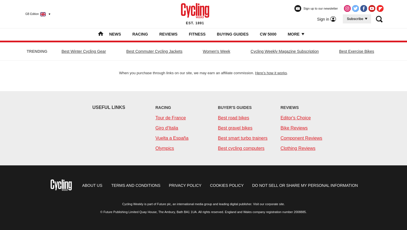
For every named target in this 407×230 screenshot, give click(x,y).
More (295, 34)
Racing (140, 34)
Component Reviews (301, 138)
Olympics (165, 148)
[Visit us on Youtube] (372, 8)
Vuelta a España (172, 138)
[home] (101, 35)
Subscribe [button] (357, 19)
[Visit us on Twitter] (355, 8)
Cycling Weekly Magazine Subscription (285, 51)
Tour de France (171, 117)
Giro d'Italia (167, 128)
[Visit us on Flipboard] (380, 8)
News (115, 34)
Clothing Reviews (298, 148)
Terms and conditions (135, 185)
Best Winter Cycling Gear (83, 51)
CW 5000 (268, 34)
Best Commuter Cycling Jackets (154, 51)
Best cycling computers (241, 148)
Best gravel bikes (235, 128)
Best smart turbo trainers (243, 138)
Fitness (197, 34)
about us (92, 185)
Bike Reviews (294, 128)
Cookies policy (227, 185)
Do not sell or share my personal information (305, 185)
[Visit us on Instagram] (347, 8)
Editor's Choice (296, 117)
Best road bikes (233, 117)
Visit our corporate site (268, 204)
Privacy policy (185, 185)
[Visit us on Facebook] (363, 8)
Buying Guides (233, 34)
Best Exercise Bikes (356, 51)
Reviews (168, 34)
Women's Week (216, 51)
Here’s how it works (271, 73)
